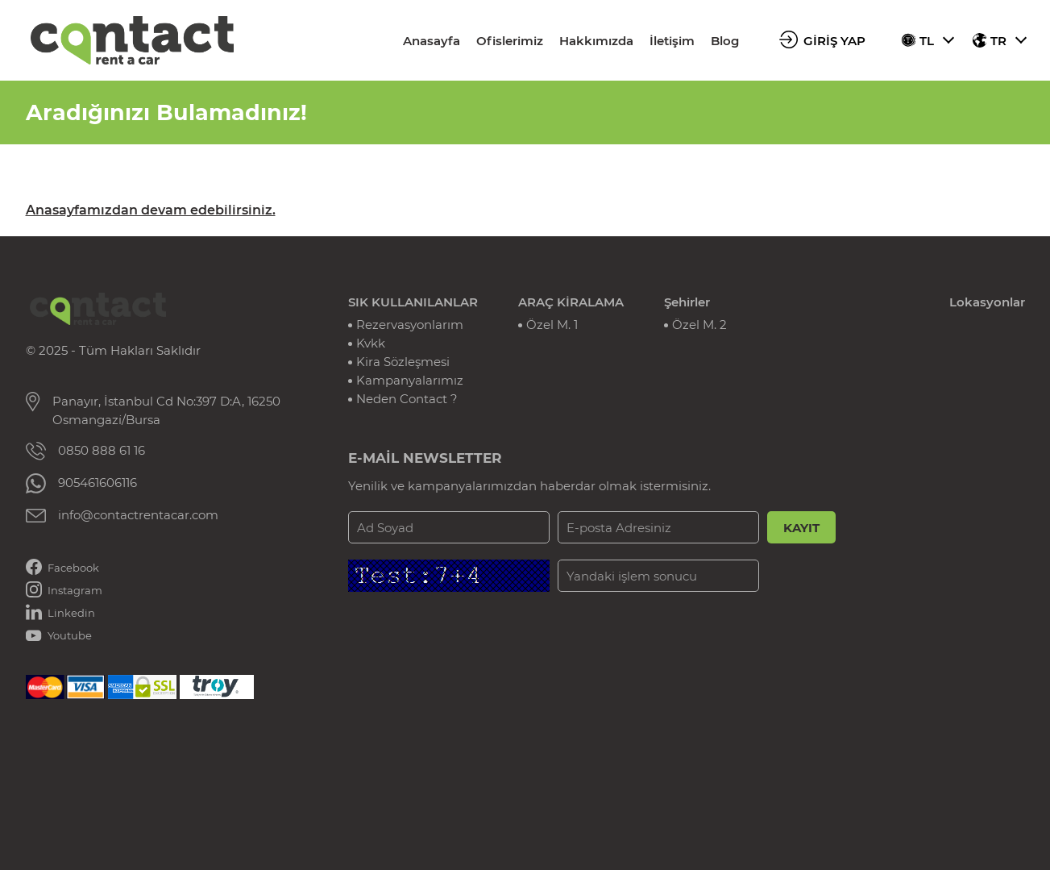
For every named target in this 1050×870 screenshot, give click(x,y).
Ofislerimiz (509, 40)
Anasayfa (431, 40)
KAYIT (801, 527)
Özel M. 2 (699, 324)
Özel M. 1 (552, 324)
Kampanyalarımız (409, 380)
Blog (725, 40)
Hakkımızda (596, 40)
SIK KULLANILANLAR (413, 302)
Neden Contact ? (407, 398)
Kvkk (370, 343)
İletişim (672, 40)
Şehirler (687, 302)
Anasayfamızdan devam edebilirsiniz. (151, 210)
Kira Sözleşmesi (403, 361)
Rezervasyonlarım (409, 324)
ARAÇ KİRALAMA (571, 302)
